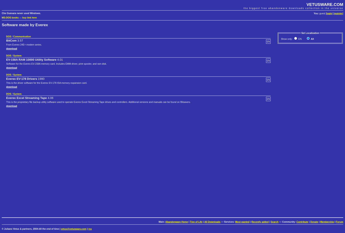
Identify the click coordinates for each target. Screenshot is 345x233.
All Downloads (212, 221)
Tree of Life (196, 221)
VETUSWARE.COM (324, 4)
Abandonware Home (176, 221)
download (11, 48)
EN (300, 39)
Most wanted (242, 221)
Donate (314, 221)
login (329, 13)
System (17, 55)
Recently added (260, 221)
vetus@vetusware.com (73, 229)
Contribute (302, 221)
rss (90, 229)
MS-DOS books (10, 17)
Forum (339, 221)
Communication (22, 36)
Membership (327, 221)
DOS (8, 36)
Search (275, 221)
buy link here (29, 17)
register (338, 13)
